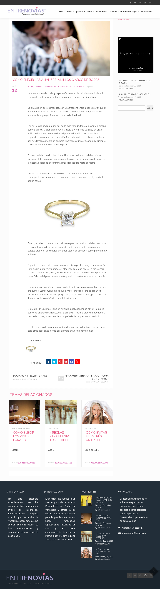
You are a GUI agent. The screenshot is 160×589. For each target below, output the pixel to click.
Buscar (150, 108)
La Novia (38, 87)
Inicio (60, 11)
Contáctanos (146, 11)
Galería (113, 11)
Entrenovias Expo (128, 11)
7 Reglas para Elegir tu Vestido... (59, 436)
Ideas (30, 87)
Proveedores (101, 11)
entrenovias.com (26, 462)
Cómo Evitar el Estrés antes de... (96, 436)
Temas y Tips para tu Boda (79, 11)
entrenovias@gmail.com (134, 533)
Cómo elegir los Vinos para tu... (23, 436)
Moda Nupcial (50, 87)
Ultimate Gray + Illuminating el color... (104, 500)
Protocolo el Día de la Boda (30, 376)
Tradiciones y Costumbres (71, 87)
